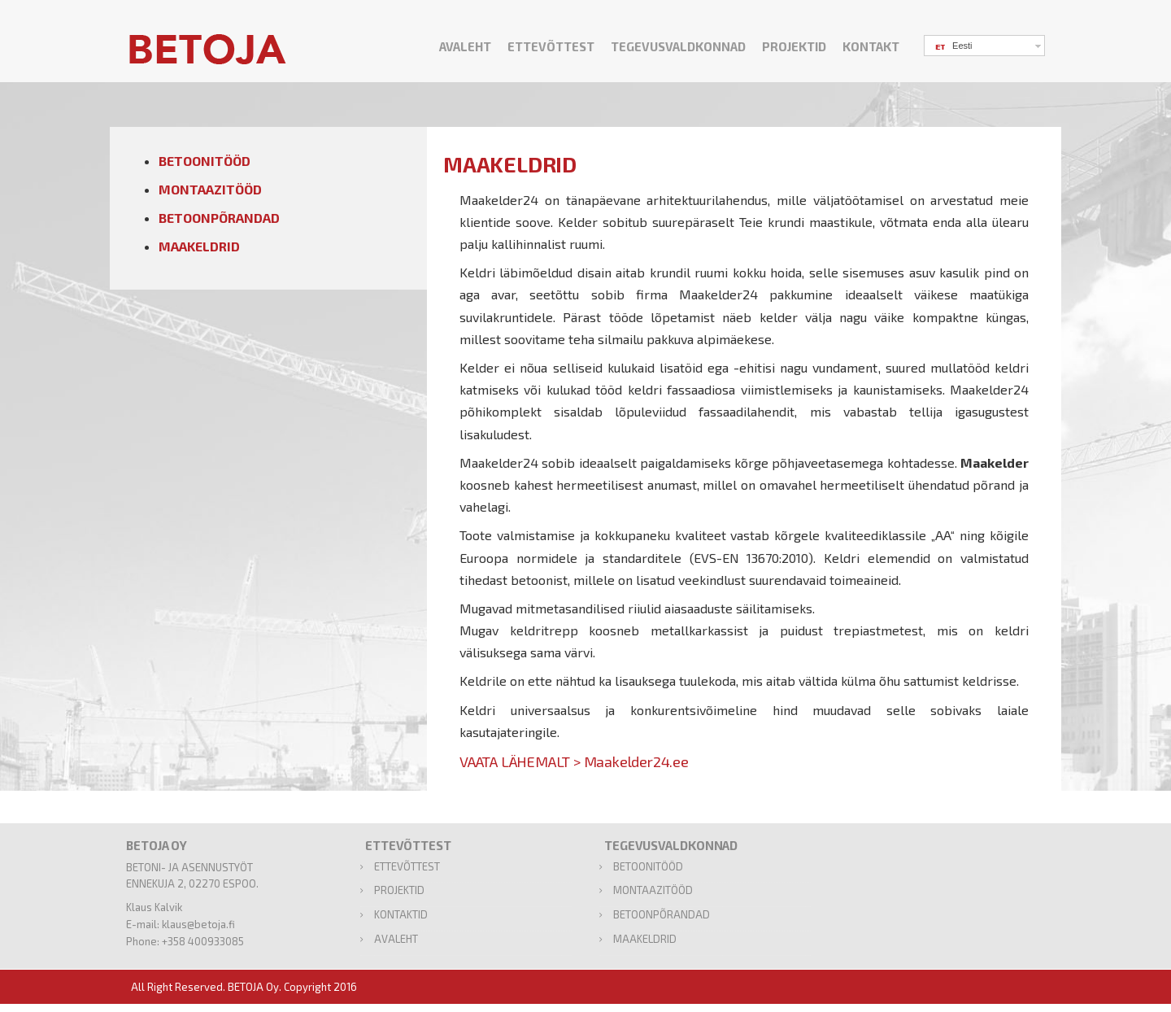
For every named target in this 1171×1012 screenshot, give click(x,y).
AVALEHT (465, 46)
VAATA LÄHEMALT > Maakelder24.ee (574, 761)
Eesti (953, 46)
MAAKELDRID (199, 246)
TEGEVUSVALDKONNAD (678, 46)
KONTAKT (870, 46)
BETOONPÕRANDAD (219, 217)
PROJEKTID (794, 46)
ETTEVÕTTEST (550, 46)
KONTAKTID (401, 914)
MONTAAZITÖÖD (210, 189)
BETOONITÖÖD (204, 160)
